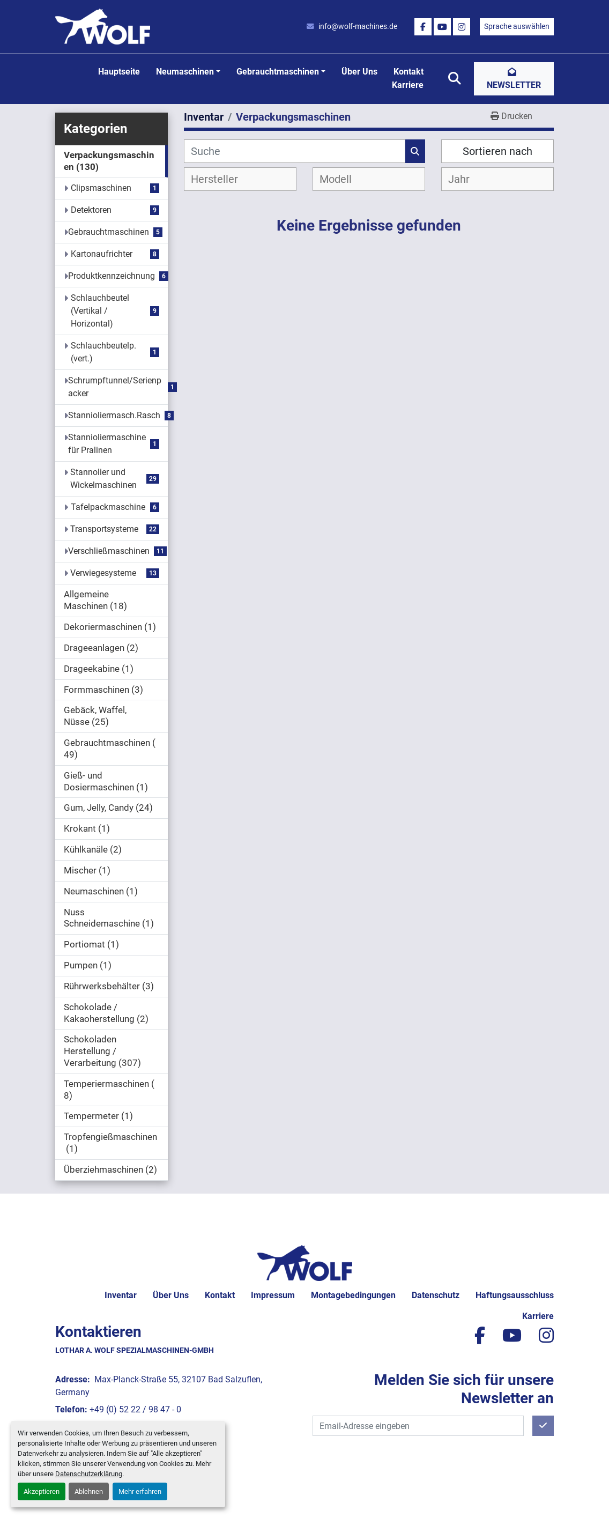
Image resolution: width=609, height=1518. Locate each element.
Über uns (359, 71)
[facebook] (423, 26)
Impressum (273, 1295)
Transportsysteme (104, 529)
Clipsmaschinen (101, 188)
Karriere (408, 85)
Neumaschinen (185, 71)
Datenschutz (435, 1295)
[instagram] (461, 26)
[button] (188, 71)
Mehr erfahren (139, 1491)
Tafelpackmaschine (108, 507)
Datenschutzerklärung (88, 1474)
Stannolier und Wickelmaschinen (103, 478)
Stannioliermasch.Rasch (114, 415)
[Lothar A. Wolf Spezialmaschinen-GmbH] (304, 1262)
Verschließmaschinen (109, 551)
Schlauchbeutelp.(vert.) (103, 352)
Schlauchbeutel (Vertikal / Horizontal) (100, 311)
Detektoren (91, 210)
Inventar (121, 1295)
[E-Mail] (418, 1426)
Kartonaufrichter (101, 254)
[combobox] (240, 179)
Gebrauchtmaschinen (277, 71)
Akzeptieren (42, 1491)
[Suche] (294, 151)
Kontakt (408, 71)
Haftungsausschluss (515, 1295)
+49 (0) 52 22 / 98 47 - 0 (135, 1409)
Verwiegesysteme (103, 573)
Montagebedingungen (353, 1295)
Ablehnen (89, 1491)
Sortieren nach (497, 151)
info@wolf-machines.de (357, 26)
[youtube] (442, 26)
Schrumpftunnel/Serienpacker (114, 386)
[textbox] (223, 179)
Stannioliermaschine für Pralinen (107, 443)
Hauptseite (119, 71)
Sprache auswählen (516, 26)
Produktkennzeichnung (111, 276)
